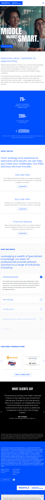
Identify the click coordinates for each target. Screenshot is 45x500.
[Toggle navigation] (43, 3)
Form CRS (3, 472)
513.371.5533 (27, 449)
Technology (8, 303)
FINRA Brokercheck (5, 470)
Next (43, 361)
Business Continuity (5, 469)
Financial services (10, 279)
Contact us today (7, 46)
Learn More (22, 186)
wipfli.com (14, 474)
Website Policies (15, 470)
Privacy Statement (16, 469)
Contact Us (6, 479)
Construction (8, 312)
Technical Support (16, 472)
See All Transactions (22, 374)
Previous (1, 361)
